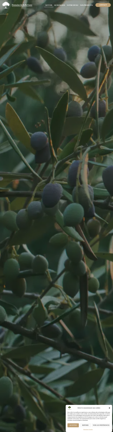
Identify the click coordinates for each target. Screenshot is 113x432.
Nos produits (86, 5)
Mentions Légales (88, 429)
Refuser (85, 425)
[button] (109, 408)
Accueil (49, 5)
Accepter (73, 425)
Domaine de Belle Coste (22, 5)
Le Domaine (59, 5)
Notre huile (72, 5)
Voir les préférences (101, 425)
